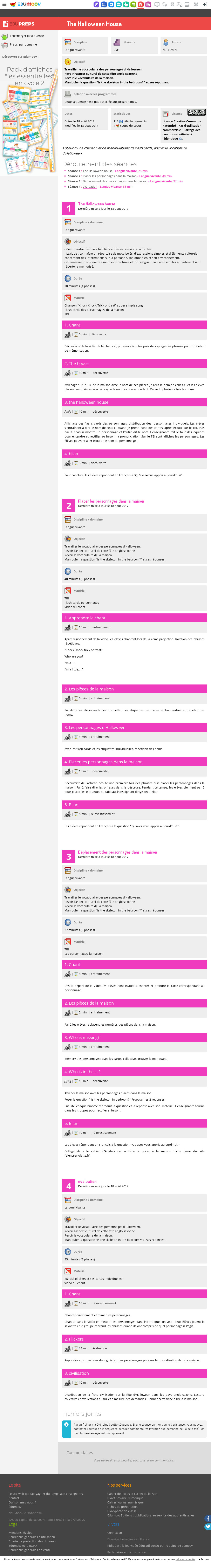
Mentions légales (20, 1524)
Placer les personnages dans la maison (110, 167)
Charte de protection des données (32, 1533)
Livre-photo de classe (122, 1502)
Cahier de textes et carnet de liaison (132, 1485)
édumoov (15, 1498)
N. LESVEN (170, 41)
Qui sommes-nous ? (22, 1494)
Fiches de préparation (122, 1498)
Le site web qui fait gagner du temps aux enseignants (46, 1485)
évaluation (90, 178)
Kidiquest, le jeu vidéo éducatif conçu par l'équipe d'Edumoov (150, 1537)
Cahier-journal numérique (125, 1494)
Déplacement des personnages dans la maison (115, 172)
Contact (14, 1489)
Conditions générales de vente (30, 1541)
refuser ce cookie (185, 1559)
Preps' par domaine (19, 37)
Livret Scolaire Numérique (125, 1489)
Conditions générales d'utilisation (32, 1528)
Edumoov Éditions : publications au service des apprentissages (150, 1507)
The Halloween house (98, 162)
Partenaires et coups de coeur (128, 1543)
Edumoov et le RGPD (23, 1537)
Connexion (114, 1524)
